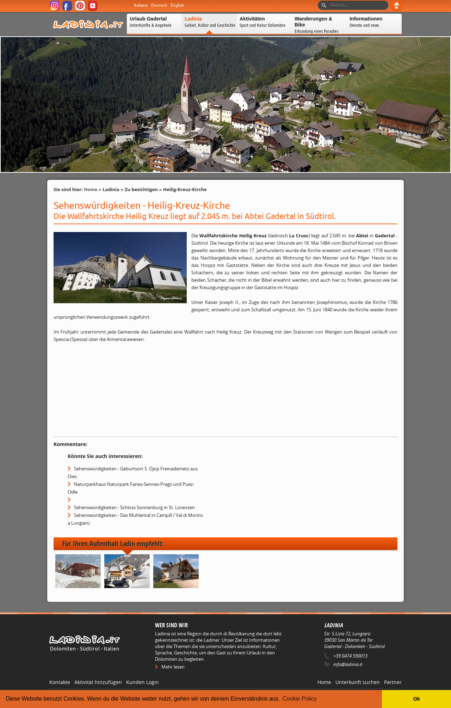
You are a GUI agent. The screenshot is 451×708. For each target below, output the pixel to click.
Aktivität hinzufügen (98, 682)
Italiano (141, 5)
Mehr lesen (173, 667)
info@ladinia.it (347, 664)
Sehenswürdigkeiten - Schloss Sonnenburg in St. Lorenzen (134, 507)
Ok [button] (416, 699)
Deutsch (159, 5)
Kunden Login (142, 682)
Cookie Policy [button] (300, 699)
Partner (393, 682)
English (177, 5)
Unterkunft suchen (357, 682)
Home (90, 189)
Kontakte (59, 682)
